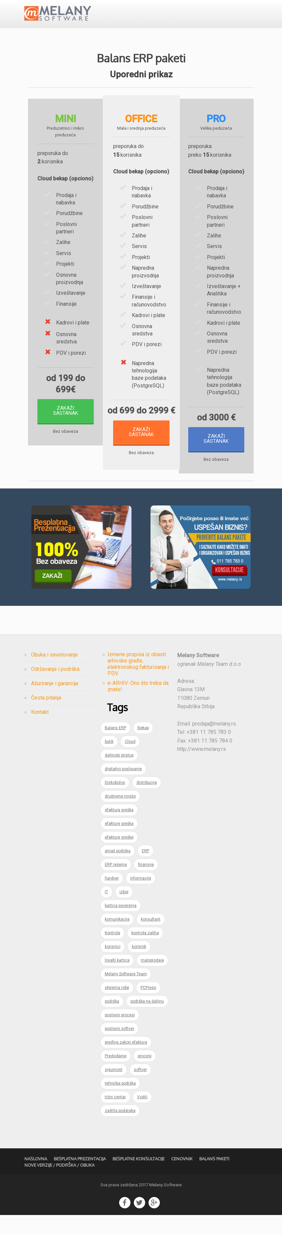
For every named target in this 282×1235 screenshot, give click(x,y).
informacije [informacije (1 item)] (140, 898)
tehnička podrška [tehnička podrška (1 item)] (120, 1103)
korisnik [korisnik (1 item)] (139, 966)
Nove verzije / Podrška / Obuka (59, 1185)
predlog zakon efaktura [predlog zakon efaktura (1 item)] (126, 1062)
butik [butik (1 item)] (109, 761)
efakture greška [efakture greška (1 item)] (119, 843)
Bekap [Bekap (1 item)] (143, 748)
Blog (147, 18)
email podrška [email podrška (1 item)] (117, 871)
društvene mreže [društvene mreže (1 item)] (120, 816)
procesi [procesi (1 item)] (145, 1076)
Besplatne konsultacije (138, 1179)
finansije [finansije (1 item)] (146, 884)
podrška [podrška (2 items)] (112, 1021)
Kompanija (188, 18)
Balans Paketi (214, 1179)
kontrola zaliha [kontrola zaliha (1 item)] (145, 953)
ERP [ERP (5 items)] (145, 871)
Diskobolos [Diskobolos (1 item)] (115, 802)
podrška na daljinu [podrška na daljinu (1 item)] (147, 1021)
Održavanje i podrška (55, 689)
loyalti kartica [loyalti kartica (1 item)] (117, 980)
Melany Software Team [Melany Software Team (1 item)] (126, 994)
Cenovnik (132, 18)
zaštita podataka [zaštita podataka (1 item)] (120, 1130)
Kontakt (206, 18)
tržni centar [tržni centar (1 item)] (115, 1117)
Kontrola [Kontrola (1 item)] (112, 953)
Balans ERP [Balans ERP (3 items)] (115, 748)
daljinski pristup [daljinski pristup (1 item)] (119, 775)
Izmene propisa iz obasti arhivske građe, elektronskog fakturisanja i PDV (138, 684)
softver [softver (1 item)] (140, 1089)
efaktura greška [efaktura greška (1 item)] (119, 830)
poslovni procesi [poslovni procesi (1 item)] (120, 1035)
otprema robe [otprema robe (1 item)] (117, 1007)
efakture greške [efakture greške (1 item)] (119, 857)
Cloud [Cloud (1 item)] (130, 761)
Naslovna (35, 1179)
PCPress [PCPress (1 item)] (148, 1007)
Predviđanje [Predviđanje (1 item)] (115, 1076)
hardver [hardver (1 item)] (112, 898)
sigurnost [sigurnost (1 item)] (113, 1089)
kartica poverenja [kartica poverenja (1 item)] (120, 925)
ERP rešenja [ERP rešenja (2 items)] (116, 884)
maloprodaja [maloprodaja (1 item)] (152, 980)
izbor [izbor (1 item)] (123, 912)
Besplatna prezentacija (164, 39)
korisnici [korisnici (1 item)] (112, 966)
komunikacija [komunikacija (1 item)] (117, 939)
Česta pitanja (165, 18)
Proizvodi (98, 18)
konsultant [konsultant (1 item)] (151, 939)
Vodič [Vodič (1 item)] (142, 1117)
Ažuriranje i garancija (54, 703)
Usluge (115, 18)
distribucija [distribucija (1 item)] (146, 802)
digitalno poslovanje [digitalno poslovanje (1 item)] (123, 789)
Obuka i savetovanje (54, 675)
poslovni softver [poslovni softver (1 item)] (119, 1048)
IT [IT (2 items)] (106, 912)
